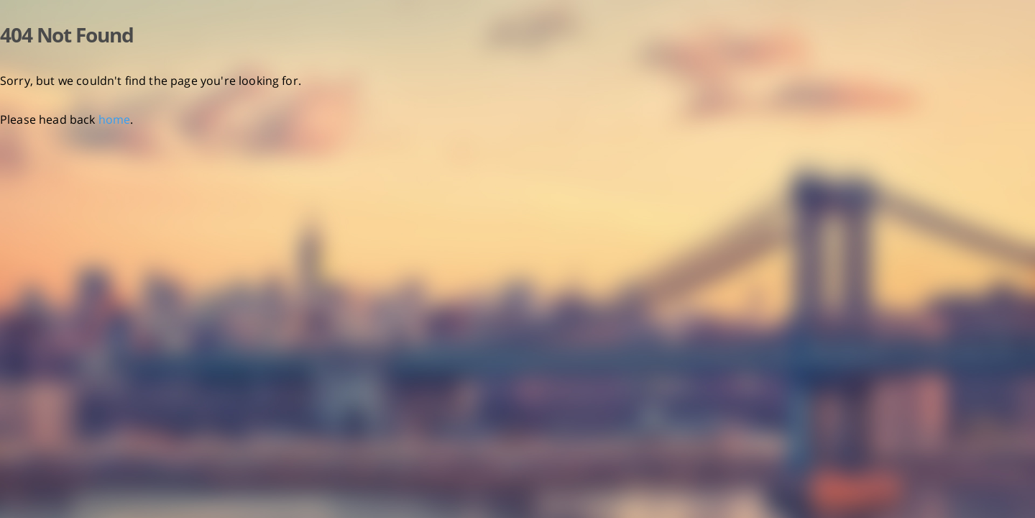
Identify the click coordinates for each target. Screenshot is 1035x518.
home (114, 119)
